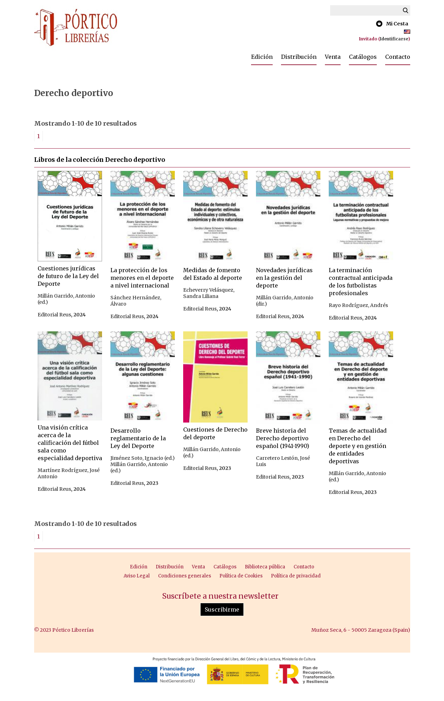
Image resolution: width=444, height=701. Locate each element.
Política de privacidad (296, 576)
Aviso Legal (137, 576)
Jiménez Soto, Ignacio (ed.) (142, 458)
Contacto (397, 56)
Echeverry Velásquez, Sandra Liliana (208, 293)
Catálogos (363, 56)
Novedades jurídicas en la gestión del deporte (284, 278)
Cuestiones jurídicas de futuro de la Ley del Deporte (68, 276)
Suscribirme (222, 609)
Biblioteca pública (265, 567)
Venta (333, 56)
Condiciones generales (184, 576)
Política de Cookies (241, 576)
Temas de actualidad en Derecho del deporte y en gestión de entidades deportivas (358, 446)
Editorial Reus (54, 315)
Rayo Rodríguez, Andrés (358, 305)
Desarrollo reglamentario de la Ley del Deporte (138, 438)
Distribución (299, 56)
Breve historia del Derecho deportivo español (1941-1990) (282, 438)
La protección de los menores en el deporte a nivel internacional (142, 278)
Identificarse (394, 38)
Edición (262, 56)
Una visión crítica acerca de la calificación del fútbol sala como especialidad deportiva (70, 443)
